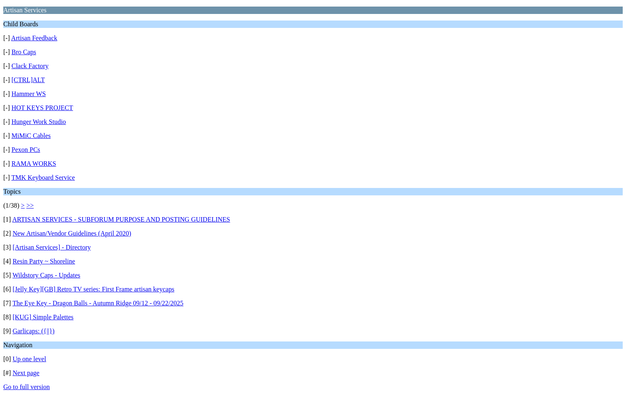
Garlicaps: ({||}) (34, 331)
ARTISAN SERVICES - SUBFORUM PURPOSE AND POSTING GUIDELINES (121, 219)
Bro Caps (23, 51)
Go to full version (26, 386)
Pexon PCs (25, 149)
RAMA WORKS (33, 163)
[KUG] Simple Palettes (43, 317)
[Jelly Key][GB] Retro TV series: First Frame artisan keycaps (93, 289)
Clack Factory (29, 65)
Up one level (29, 358)
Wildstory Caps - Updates (46, 275)
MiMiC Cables (31, 135)
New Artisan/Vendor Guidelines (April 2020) (72, 233)
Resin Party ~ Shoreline (44, 261)
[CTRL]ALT (28, 79)
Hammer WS (28, 93)
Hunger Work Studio (38, 121)
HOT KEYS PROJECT (42, 107)
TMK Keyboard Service (43, 177)
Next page (26, 372)
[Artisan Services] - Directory (52, 247)
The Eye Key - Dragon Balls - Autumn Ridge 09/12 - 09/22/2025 (97, 303)
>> (30, 205)
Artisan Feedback (34, 37)
